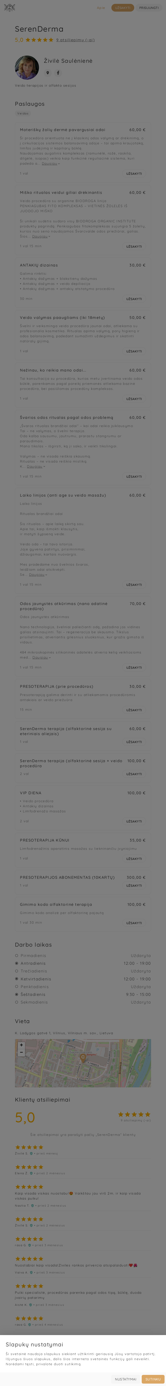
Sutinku (153, 1379)
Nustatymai (125, 1379)
